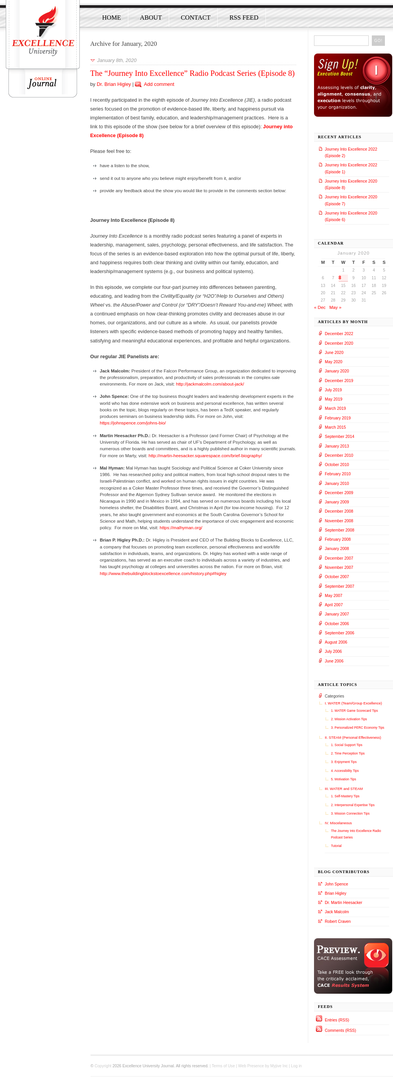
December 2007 (339, 558)
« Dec (320, 307)
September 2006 (339, 633)
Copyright (102, 1066)
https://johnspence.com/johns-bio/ (133, 423)
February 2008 (338, 539)
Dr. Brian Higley (114, 84)
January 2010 (337, 483)
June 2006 (334, 661)
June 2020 (334, 352)
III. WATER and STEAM (344, 789)
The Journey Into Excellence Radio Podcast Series (356, 834)
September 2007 (339, 586)
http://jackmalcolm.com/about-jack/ (210, 384)
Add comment (159, 84)
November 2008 (339, 521)
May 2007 (334, 596)
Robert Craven (338, 921)
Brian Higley (335, 893)
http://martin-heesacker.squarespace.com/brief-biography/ (205, 455)
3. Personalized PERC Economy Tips (357, 727)
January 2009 (337, 502)
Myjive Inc (279, 1066)
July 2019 (333, 390)
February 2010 (338, 474)
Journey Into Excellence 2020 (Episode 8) (351, 184)
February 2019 (338, 418)
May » (335, 307)
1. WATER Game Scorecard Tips (354, 711)
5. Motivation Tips (343, 779)
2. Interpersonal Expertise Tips (353, 805)
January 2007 (337, 614)
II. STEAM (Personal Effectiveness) (353, 738)
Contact (195, 17)
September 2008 (339, 530)
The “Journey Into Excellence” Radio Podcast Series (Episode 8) (192, 73)
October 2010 (337, 465)
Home (111, 17)
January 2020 (337, 371)
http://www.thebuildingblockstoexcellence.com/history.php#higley (163, 573)
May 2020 (334, 362)
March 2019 (335, 408)
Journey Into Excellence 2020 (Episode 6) (351, 216)
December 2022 (339, 334)
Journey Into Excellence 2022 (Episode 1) (351, 168)
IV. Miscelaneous (338, 823)
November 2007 (339, 567)
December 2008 (339, 511)
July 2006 (333, 651)
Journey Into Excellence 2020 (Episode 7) (351, 200)
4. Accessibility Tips (345, 771)
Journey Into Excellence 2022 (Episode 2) (351, 152)
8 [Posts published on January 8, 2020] (340, 277)
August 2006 (336, 642)
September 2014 (339, 436)
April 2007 (334, 605)
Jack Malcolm (337, 912)
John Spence (336, 884)
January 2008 (337, 549)
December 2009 (339, 493)
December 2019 (339, 381)
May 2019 (334, 399)
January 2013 (337, 446)
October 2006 (337, 624)
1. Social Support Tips (346, 745)
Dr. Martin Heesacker (343, 903)
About (151, 17)
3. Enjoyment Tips (344, 762)
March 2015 (335, 427)
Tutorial (336, 846)
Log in (296, 1066)
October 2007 (337, 577)
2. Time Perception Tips (348, 753)
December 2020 (339, 343)
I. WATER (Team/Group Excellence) (353, 703)
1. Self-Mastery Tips (345, 796)
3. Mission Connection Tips (350, 813)
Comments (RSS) (340, 1030)
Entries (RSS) (337, 1020)
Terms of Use (223, 1066)
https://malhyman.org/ (181, 527)
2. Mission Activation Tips (349, 719)
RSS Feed (243, 17)
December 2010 (339, 455)
